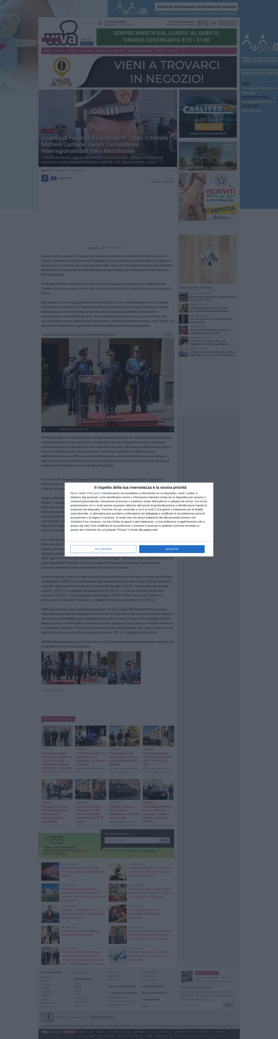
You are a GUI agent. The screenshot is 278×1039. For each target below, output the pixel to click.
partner (97, 493)
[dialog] (139, 519)
